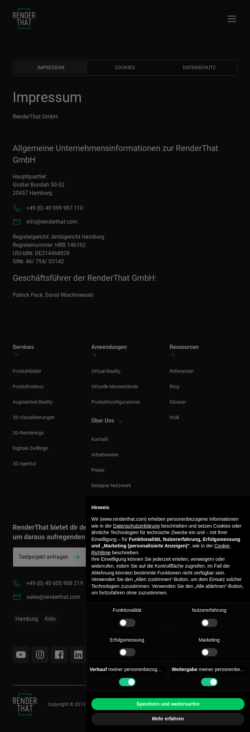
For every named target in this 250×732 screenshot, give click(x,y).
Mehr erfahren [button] (168, 718)
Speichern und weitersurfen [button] (167, 704)
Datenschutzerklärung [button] (136, 526)
